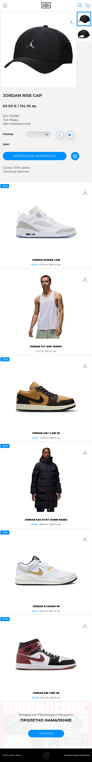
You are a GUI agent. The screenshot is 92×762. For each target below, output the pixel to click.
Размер (8, 134)
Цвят (6, 144)
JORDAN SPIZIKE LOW (46, 260)
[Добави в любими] (75, 156)
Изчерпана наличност (34, 156)
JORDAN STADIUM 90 (46, 606)
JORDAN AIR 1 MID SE (46, 693)
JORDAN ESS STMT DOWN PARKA (46, 519)
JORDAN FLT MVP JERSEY (46, 346)
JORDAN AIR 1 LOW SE (46, 433)
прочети (46, 733)
